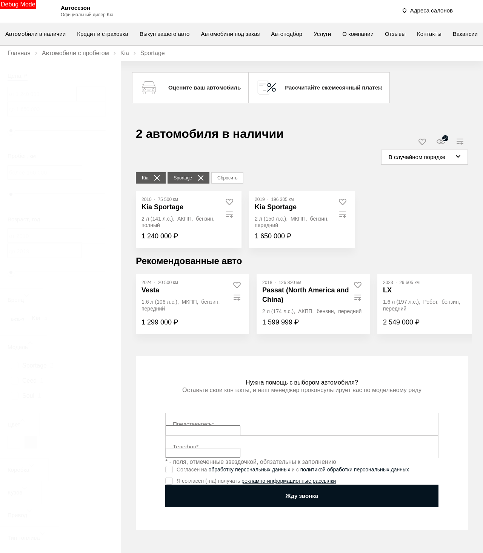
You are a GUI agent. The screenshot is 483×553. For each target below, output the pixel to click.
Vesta (150, 290)
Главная (19, 53)
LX (387, 290)
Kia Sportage (162, 207)
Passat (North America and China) (305, 294)
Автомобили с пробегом (75, 53)
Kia (124, 53)
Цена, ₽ (18, 76)
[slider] (11, 130)
